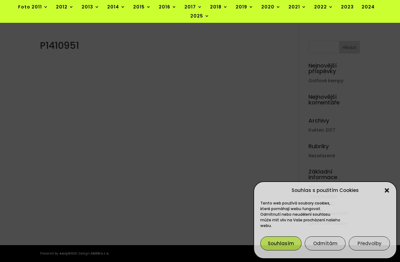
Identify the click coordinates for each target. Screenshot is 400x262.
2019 (241, 7)
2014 (113, 7)
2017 (190, 7)
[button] (387, 190)
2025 (196, 16)
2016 (164, 7)
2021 (294, 7)
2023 (347, 7)
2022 (320, 7)
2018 (216, 7)
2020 (267, 7)
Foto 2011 (30, 7)
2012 (62, 7)
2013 (87, 7)
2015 (139, 7)
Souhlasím (281, 243)
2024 (368, 7)
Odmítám (325, 243)
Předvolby (370, 243)
